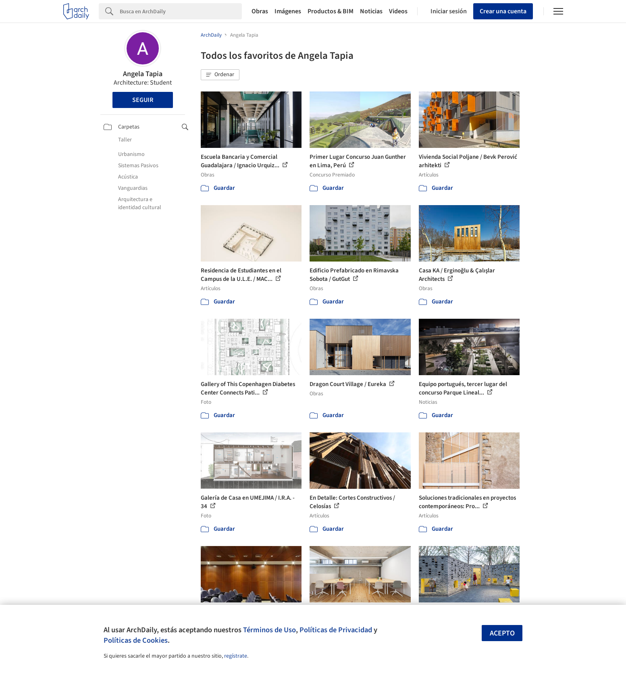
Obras (260, 11)
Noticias (371, 11)
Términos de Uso (269, 630)
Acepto (502, 633)
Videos (398, 11)
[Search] (181, 11)
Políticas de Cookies (136, 640)
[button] (220, 75)
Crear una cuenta (503, 11)
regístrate (235, 656)
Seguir (142, 100)
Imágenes (288, 11)
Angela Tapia (142, 74)
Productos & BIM (331, 11)
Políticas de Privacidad (335, 630)
